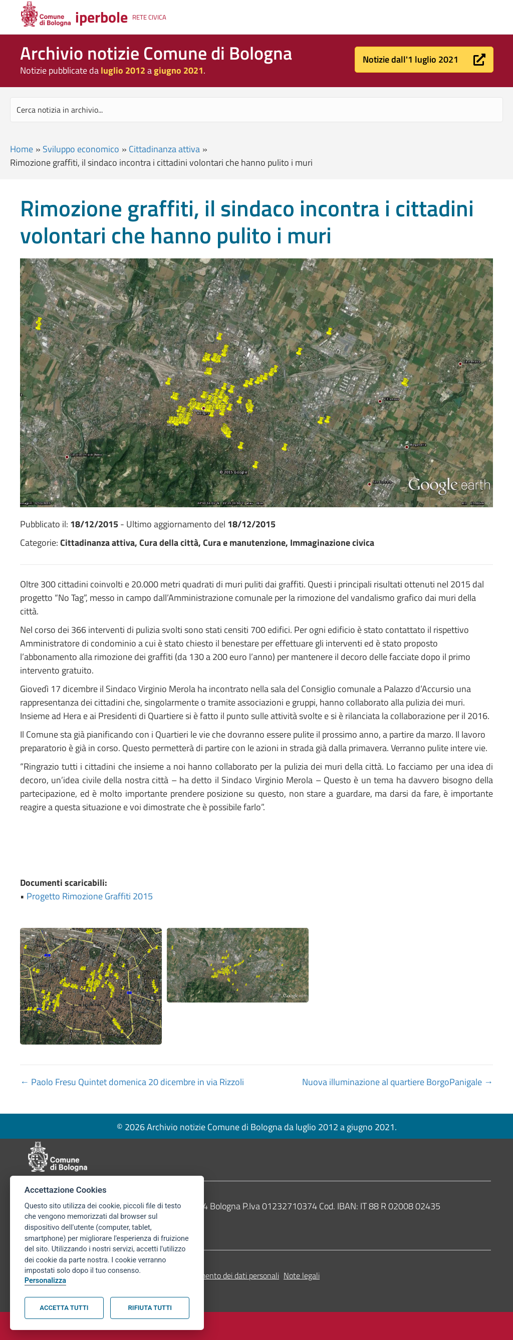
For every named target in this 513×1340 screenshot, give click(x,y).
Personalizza (45, 1280)
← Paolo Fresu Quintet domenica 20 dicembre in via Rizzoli (132, 1082)
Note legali (302, 1275)
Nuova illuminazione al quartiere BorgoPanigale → (397, 1082)
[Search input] (256, 109)
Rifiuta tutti (150, 1307)
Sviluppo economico (81, 149)
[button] (424, 60)
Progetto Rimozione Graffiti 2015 (90, 896)
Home (21, 149)
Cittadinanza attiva (164, 149)
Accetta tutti (64, 1307)
